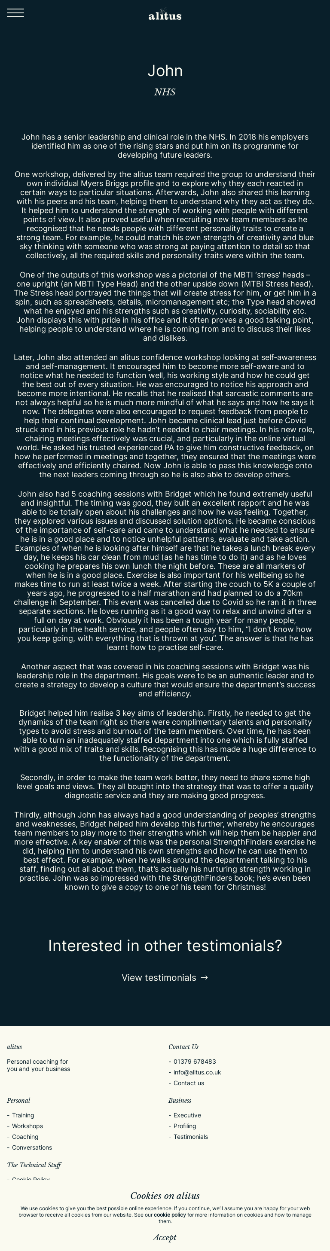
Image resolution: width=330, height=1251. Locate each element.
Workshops (27, 1125)
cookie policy (170, 1214)
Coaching (25, 1136)
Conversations (32, 1147)
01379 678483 (195, 1061)
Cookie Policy (31, 1179)
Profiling (185, 1125)
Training (23, 1115)
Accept (165, 1237)
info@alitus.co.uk (197, 1072)
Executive (187, 1115)
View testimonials (165, 977)
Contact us (189, 1082)
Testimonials (191, 1136)
